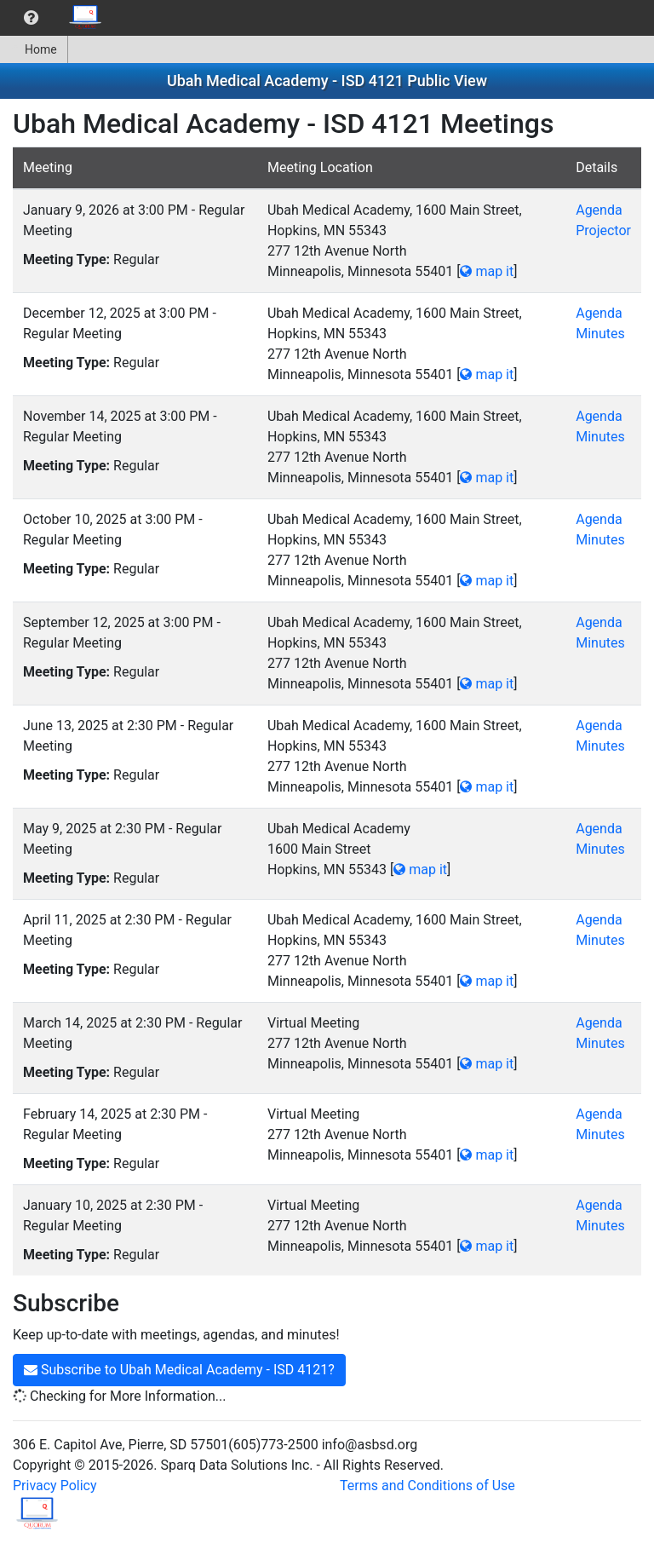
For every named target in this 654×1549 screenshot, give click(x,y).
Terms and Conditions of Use (427, 1485)
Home (33, 49)
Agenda (599, 210)
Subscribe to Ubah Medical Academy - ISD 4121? (179, 1370)
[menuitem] (31, 18)
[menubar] (56, 18)
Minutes (600, 333)
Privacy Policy (55, 1485)
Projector (603, 230)
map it (486, 271)
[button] (31, 17)
